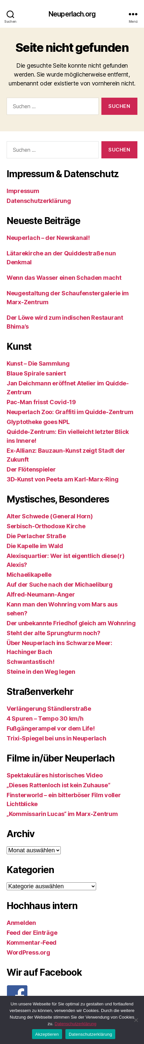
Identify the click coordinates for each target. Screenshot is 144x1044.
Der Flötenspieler (31, 469)
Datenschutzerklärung (39, 200)
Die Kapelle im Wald (35, 545)
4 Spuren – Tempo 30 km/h (45, 718)
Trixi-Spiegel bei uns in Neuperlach (56, 738)
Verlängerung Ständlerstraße (49, 708)
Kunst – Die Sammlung (38, 363)
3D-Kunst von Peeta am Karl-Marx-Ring (62, 479)
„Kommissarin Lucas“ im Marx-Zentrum (62, 813)
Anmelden (21, 922)
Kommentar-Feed (31, 942)
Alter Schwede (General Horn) (49, 516)
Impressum (23, 190)
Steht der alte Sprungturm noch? (53, 633)
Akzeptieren (47, 1034)
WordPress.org (28, 952)
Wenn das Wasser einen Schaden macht (64, 277)
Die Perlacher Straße (36, 536)
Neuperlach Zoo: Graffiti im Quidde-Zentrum (70, 411)
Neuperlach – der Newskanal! (48, 237)
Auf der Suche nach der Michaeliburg (60, 584)
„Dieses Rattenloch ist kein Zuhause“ (58, 785)
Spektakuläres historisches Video (54, 775)
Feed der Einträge (32, 932)
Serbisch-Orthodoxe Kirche (46, 526)
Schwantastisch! (30, 661)
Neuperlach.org (72, 14)
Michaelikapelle (29, 574)
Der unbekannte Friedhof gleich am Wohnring (71, 623)
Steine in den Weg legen (41, 671)
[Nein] (135, 1020)
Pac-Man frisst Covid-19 (41, 402)
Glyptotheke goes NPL (38, 421)
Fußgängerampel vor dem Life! (50, 728)
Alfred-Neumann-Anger (41, 594)
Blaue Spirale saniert (36, 373)
